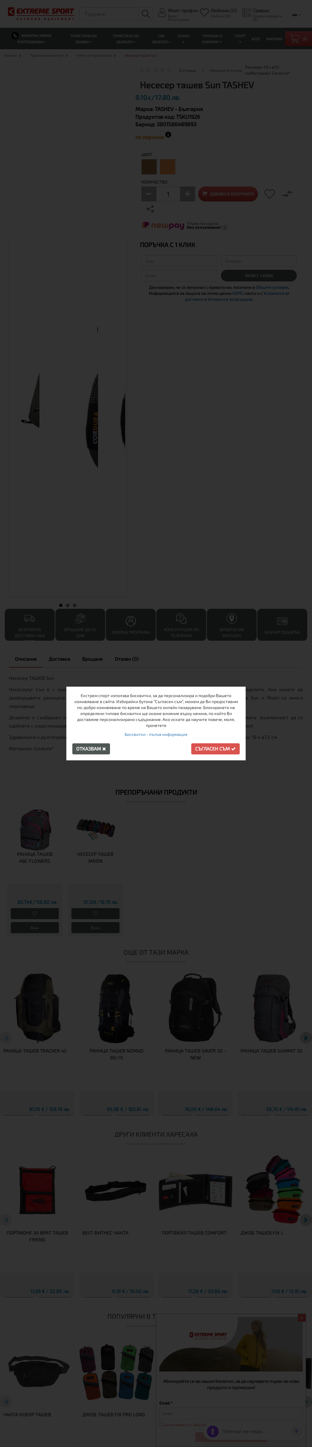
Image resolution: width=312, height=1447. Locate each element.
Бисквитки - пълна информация (156, 734)
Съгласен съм (215, 748)
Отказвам (91, 748)
